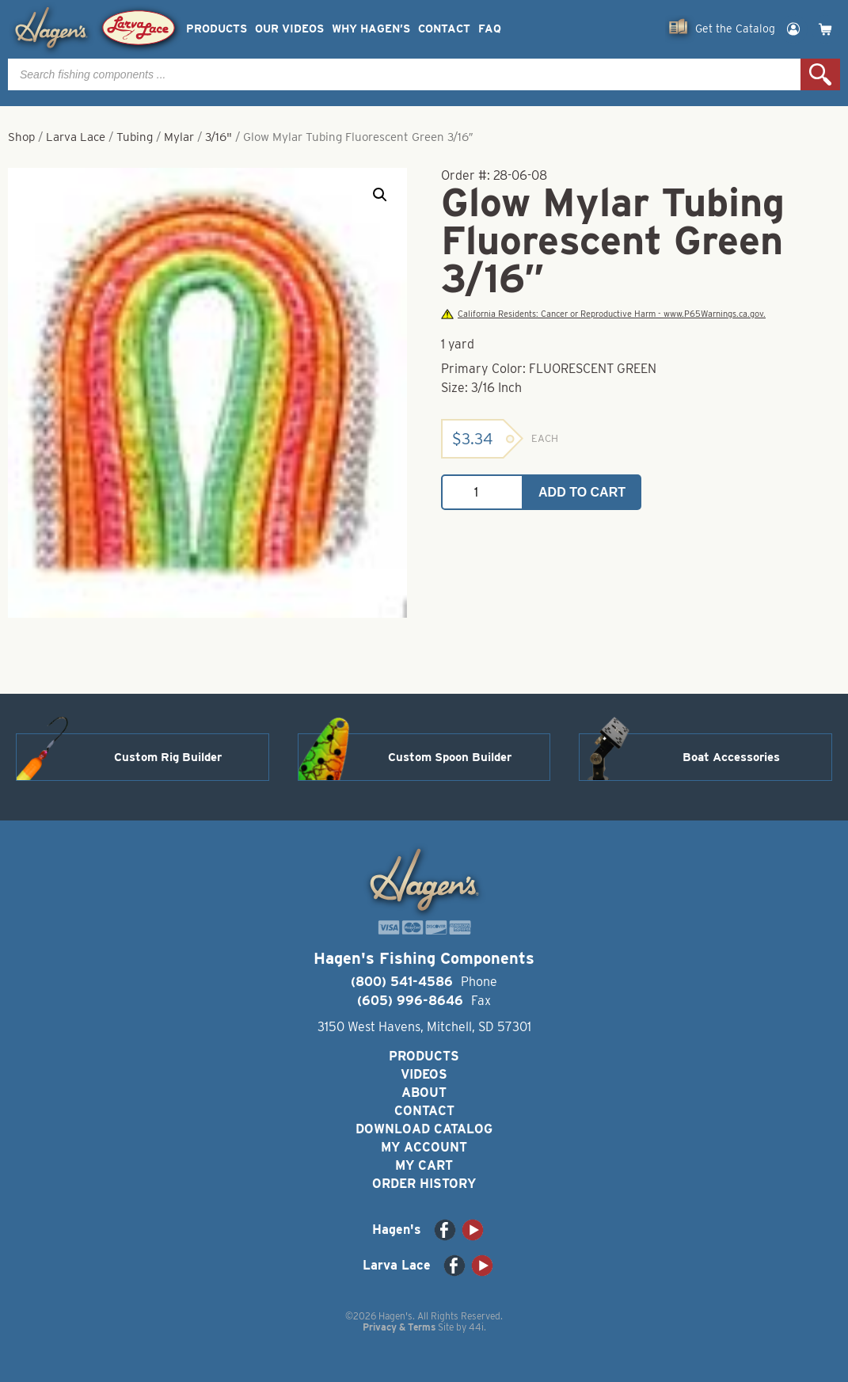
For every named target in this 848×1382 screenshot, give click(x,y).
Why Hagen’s (371, 29)
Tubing (134, 137)
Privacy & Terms (399, 1327)
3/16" (218, 137)
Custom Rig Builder (168, 757)
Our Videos (289, 29)
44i (476, 1327)
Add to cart (582, 492)
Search (820, 74)
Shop (21, 137)
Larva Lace (75, 137)
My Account (424, 1147)
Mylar (179, 137)
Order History (424, 1183)
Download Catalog (424, 1128)
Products (216, 29)
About (424, 1092)
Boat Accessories (731, 757)
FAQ (489, 29)
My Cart (424, 1165)
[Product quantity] (482, 492)
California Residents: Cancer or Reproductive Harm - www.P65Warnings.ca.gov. (603, 314)
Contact (444, 29)
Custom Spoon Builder (449, 757)
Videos (424, 1074)
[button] (380, 195)
